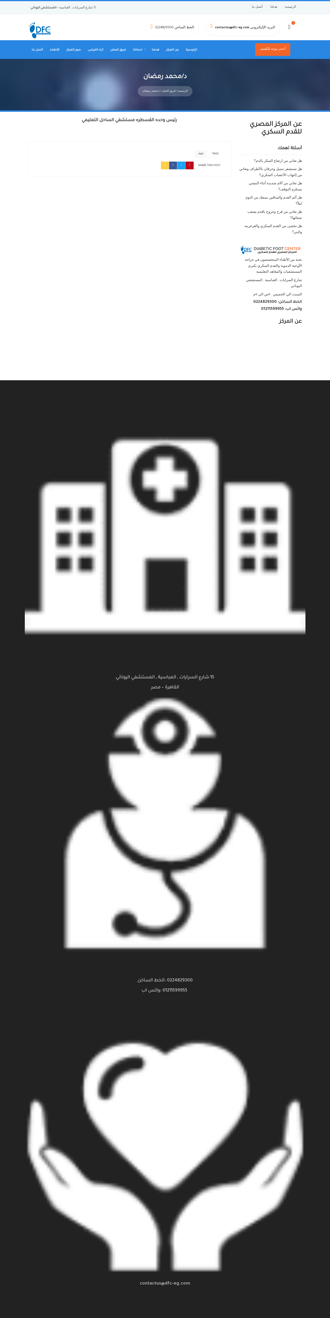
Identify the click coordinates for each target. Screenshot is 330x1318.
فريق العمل (118, 50)
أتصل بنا (257, 7)
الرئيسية (290, 7)
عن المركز (172, 50)
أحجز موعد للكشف (273, 49)
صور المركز (73, 50)
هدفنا (273, 7)
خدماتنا (137, 50)
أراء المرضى (95, 50)
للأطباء (54, 50)
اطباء (200, 149)
